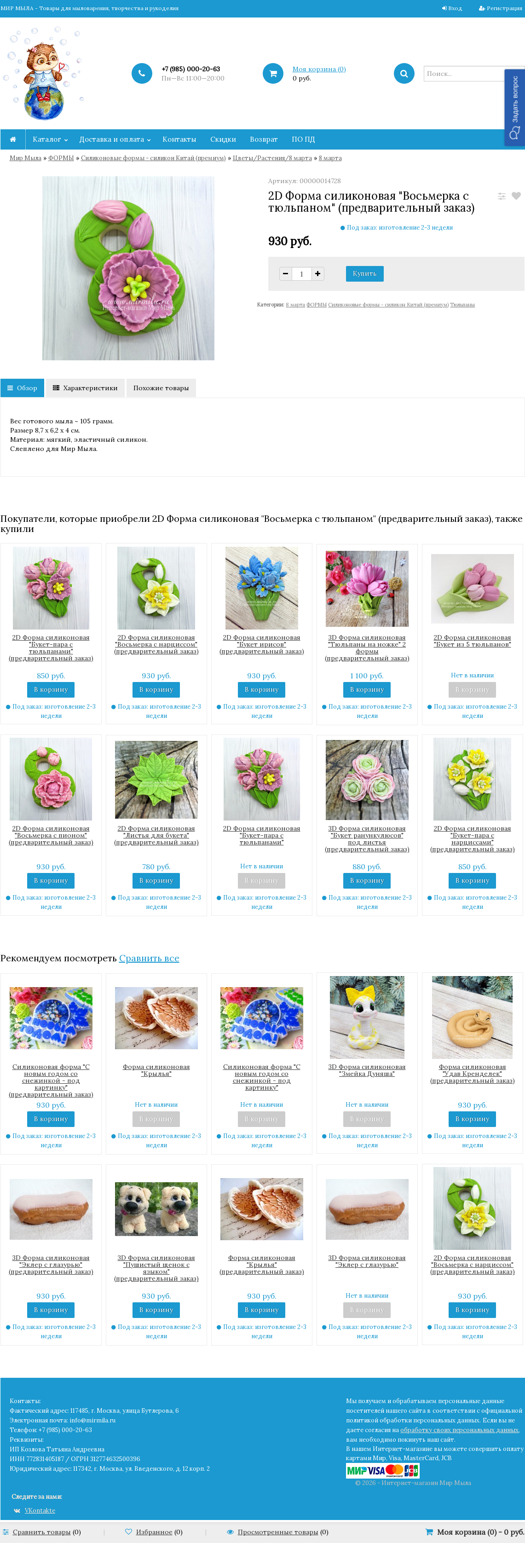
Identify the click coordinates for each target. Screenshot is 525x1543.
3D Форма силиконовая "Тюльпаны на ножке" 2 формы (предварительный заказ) (367, 647)
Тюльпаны (462, 304)
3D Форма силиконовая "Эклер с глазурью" (367, 1261)
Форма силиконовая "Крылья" (156, 1070)
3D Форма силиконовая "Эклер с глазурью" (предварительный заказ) (51, 1265)
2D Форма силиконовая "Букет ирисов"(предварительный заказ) (261, 644)
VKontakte (34, 1510)
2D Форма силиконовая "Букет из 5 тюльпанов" (472, 640)
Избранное (154, 1532)
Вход (455, 8)
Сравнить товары (42, 1532)
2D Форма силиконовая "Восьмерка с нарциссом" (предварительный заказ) (156, 644)
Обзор (22, 388)
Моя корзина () (319, 69)
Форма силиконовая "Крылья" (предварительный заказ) (261, 1265)
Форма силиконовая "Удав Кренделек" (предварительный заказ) (472, 1074)
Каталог (47, 139)
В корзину (51, 689)
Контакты (179, 139)
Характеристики (85, 388)
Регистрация (504, 8)
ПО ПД (303, 139)
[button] (514, 107)
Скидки (223, 139)
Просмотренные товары (278, 1532)
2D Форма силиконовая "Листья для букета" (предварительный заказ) (156, 835)
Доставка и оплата (112, 139)
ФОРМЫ (61, 158)
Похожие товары (161, 388)
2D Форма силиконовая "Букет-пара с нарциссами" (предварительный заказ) (472, 838)
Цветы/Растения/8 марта (272, 158)
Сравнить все (149, 958)
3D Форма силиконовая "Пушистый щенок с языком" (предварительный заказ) (156, 1268)
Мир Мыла (25, 158)
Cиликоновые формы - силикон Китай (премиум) (153, 158)
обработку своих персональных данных (459, 1430)
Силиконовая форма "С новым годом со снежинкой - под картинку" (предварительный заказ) (51, 1080)
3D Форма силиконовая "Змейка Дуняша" (367, 1070)
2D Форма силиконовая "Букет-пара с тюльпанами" (261, 835)
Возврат (264, 139)
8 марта (330, 158)
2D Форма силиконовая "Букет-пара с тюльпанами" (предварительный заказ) (51, 647)
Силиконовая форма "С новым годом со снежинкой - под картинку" (261, 1077)
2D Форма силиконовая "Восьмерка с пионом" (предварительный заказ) (51, 835)
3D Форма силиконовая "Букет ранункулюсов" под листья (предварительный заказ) (367, 838)
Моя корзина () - (481, 1532)
